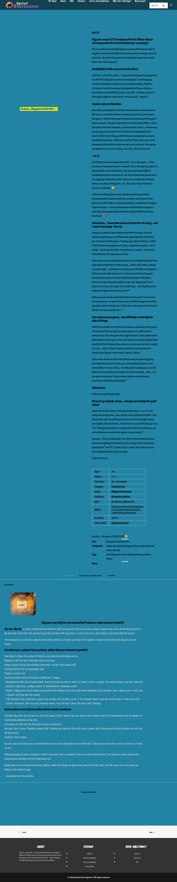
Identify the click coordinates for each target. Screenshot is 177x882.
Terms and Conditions (99, 5)
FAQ (137, 862)
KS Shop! (53, 5)
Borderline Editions (120, 496)
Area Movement (114, 554)
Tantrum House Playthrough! (106, 394)
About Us (137, 853)
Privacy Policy (89, 866)
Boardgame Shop (130, 545)
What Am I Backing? (122, 5)
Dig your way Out (120, 523)
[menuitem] (52, 5)
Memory (139, 554)
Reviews (81, 5)
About (63, 5)
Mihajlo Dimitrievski (121, 491)
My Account (140, 5)
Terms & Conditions (89, 862)
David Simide (118, 486)
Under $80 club (147, 545)
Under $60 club (113, 545)
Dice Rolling (129, 554)
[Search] (155, 5)
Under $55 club (113, 550)
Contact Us (137, 857)
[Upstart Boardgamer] (24, 5)
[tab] (90, 576)
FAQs (72, 5)
